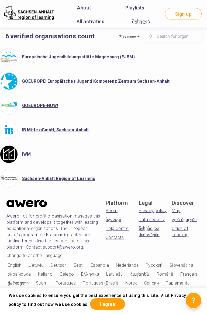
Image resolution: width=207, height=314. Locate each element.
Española (100, 265)
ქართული (18, 283)
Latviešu (114, 274)
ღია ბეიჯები (184, 219)
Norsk (131, 283)
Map (176, 210)
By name (129, 36)
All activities (91, 21)
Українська (19, 274)
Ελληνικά (90, 274)
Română (165, 274)
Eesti (79, 265)
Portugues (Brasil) (100, 283)
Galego (67, 274)
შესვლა (141, 21)
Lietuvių (36, 265)
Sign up (183, 14)
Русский (154, 265)
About (84, 8)
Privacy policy (153, 210)
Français (188, 274)
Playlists (134, 8)
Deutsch (59, 265)
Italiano (45, 274)
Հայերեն (140, 274)
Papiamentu (177, 283)
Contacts (115, 237)
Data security (152, 219)
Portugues (66, 283)
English (15, 265)
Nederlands (127, 265)
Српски (151, 283)
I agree (107, 304)
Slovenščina (181, 265)
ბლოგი (113, 219)
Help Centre (117, 228)
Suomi (42, 283)
